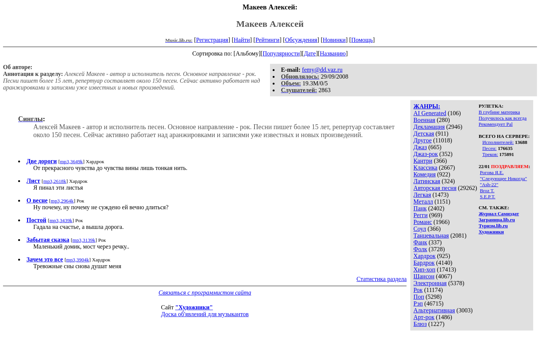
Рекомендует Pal (496, 124)
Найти (242, 40)
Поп (418, 296)
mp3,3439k (61, 220)
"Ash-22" (489, 184)
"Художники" (194, 307)
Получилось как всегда (503, 118)
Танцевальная (431, 235)
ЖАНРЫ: (426, 106)
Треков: (490, 154)
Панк (420, 208)
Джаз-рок (425, 154)
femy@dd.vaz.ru (322, 69)
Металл (423, 201)
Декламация (429, 127)
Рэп (418, 303)
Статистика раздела (382, 279)
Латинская (426, 181)
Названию (333, 53)
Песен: (489, 148)
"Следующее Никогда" (503, 178)
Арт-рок (423, 317)
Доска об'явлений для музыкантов (205, 314)
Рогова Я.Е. (492, 172)
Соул (419, 229)
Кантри (422, 161)
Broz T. (487, 190)
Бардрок (423, 263)
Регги (420, 215)
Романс (422, 222)
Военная (424, 120)
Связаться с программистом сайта (204, 292)
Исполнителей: (498, 142)
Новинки (334, 40)
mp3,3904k (77, 260)
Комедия (424, 174)
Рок (417, 290)
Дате (310, 53)
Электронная (430, 283)
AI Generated (429, 113)
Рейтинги (267, 40)
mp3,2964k (62, 201)
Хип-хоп (424, 269)
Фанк (420, 242)
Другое (422, 140)
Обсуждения (301, 40)
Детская (423, 133)
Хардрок (424, 256)
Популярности (280, 53)
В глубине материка (499, 112)
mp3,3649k (71, 161)
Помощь (362, 40)
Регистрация (212, 40)
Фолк (420, 249)
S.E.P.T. (487, 196)
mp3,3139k (84, 240)
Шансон (423, 276)
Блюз (420, 324)
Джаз (420, 147)
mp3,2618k (54, 181)
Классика (425, 167)
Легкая (422, 195)
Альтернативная (434, 310)
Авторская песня (434, 188)
